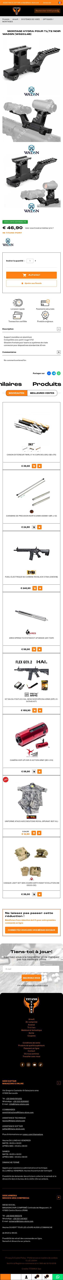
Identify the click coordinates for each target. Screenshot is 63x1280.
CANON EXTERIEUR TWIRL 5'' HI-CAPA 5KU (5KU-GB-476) (31, 455)
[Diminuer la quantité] (24, 261)
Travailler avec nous (31, 1056)
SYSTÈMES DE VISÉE (30, 19)
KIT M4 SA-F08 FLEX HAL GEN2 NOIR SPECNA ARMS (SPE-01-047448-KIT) (31, 700)
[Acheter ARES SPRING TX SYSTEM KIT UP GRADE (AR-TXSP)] (34, 649)
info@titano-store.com (19, 1104)
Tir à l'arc (31, 1027)
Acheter (31, 275)
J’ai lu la (32, 985)
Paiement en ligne (31, 1048)
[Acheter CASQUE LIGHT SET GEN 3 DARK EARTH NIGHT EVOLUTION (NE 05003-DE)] (34, 894)
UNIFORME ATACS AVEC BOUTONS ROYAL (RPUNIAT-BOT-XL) (31, 821)
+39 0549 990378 (14, 1216)
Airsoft (15, 19)
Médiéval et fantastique (31, 1030)
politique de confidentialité (36, 985)
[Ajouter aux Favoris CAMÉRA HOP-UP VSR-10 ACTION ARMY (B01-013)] (39, 771)
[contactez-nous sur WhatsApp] (57, 1277)
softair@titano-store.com (31, 3)
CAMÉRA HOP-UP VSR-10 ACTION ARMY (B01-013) (31, 760)
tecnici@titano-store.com (13, 1121)
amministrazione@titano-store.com (18, 1112)
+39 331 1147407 (20, 1218)
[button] (60, 2)
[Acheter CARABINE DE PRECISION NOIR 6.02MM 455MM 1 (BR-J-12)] (34, 527)
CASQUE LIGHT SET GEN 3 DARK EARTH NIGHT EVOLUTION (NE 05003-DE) (31, 884)
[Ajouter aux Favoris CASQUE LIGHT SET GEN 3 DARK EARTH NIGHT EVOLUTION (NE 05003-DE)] (39, 894)
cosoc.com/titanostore (33, 1134)
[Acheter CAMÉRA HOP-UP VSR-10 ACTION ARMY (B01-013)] (34, 771)
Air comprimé (31, 1022)
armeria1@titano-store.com (21, 1221)
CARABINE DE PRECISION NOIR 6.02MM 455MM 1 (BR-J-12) (31, 516)
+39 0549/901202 (14, 1098)
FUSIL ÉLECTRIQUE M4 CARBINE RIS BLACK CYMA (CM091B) (31, 577)
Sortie (31, 1033)
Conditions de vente (31, 1043)
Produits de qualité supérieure (31, 1045)
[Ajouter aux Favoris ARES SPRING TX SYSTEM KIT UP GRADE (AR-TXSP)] (39, 649)
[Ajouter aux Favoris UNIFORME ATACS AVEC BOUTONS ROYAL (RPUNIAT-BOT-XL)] (39, 833)
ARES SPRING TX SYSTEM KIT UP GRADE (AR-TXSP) (31, 638)
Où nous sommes (31, 1054)
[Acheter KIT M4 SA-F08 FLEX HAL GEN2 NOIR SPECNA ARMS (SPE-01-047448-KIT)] (34, 710)
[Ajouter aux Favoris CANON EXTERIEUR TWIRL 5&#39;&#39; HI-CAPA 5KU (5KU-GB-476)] (39, 466)
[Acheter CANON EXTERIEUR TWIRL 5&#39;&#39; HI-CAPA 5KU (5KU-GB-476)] (34, 466)
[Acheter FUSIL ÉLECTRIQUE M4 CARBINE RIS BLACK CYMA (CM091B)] (34, 588)
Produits (5, 19)
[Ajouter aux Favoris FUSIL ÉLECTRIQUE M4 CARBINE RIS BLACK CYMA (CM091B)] (40, 588)
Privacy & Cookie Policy (15, 1258)
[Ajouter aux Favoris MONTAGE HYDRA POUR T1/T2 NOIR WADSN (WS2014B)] (31, 283)
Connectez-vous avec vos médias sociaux (31, 930)
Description (31, 329)
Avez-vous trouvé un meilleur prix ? (39, 228)
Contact (31, 1051)
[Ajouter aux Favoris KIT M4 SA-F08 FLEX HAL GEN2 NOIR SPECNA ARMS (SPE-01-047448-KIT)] (40, 710)
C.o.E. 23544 (31, 1260)
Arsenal (31, 1025)
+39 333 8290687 (21, 1101)
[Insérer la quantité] (30, 261)
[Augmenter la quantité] (35, 261)
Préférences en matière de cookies (42, 1258)
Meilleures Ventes (42, 393)
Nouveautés (16, 393)
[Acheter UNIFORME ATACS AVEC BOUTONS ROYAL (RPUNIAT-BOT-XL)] (34, 833)
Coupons (32, 1036)
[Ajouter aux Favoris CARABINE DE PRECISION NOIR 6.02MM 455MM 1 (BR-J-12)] (39, 527)
